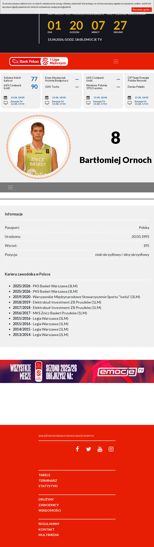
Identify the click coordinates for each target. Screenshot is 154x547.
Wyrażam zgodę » (142, 9)
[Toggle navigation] (116, 61)
